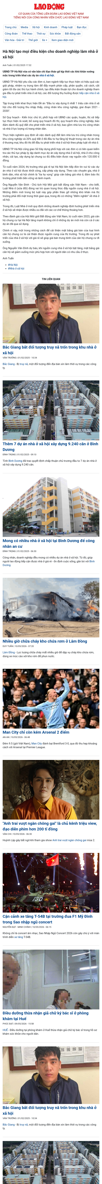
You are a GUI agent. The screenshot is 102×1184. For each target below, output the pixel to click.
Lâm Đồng (9, 652)
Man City (36, 743)
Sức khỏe (55, 33)
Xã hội (36, 27)
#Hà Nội (13, 264)
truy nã (24, 364)
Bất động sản (73, 33)
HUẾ (5, 1030)
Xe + (44, 40)
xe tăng (18, 937)
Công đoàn (11, 33)
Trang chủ (10, 27)
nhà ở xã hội (46, 75)
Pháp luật (67, 27)
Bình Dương (15, 460)
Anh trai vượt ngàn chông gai (69, 840)
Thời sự (41, 33)
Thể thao (27, 33)
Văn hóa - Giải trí (14, 40)
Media (24, 27)
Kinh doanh (50, 27)
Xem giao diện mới (62, 40)
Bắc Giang (9, 364)
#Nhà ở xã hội (16, 268)
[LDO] (51, 314)
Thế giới (33, 40)
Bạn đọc (82, 27)
